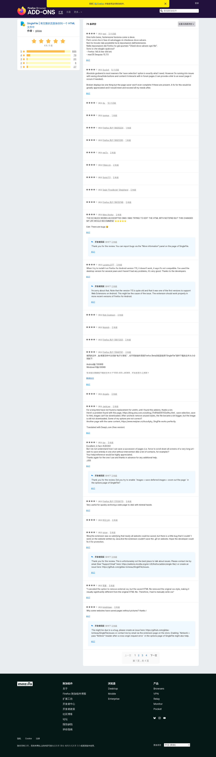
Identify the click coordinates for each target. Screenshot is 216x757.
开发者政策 (69, 709)
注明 (27, 745)
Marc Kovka (108, 214)
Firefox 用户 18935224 (113, 128)
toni (104, 34)
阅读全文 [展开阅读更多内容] (90, 378)
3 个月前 (112, 34)
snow (105, 532)
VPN (156, 693)
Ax (104, 103)
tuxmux (106, 115)
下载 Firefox (98, 3)
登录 (197, 3)
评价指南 (68, 729)
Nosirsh (106, 327)
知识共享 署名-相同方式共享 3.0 (66, 745)
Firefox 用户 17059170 (113, 501)
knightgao (107, 607)
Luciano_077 (108, 265)
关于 (65, 688)
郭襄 (104, 585)
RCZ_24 (106, 520)
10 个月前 (111, 103)
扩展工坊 (68, 698)
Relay (156, 698)
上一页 (128, 655)
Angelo (106, 394)
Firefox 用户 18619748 (113, 202)
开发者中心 (69, 703)
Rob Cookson (109, 315)
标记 (88, 60)
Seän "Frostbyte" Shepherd (115, 190)
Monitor (158, 703)
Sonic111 (107, 177)
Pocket (157, 709)
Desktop (113, 688)
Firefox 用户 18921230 (113, 140)
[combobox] (179, 11)
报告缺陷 (68, 724)
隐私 (19, 738)
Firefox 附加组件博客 (74, 693)
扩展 (61, 11)
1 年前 (114, 115)
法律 (38, 738)
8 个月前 (115, 70)
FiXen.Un (107, 165)
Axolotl (106, 70)
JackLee (106, 406)
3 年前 (110, 442)
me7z (105, 152)
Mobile (112, 693)
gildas (38, 30)
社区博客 (68, 714)
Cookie (28, 738)
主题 (68, 11)
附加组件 (68, 683)
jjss (104, 442)
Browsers (158, 688)
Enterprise (113, 698)
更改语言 (157, 745)
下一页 (153, 655)
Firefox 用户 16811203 (113, 340)
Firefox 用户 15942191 (113, 352)
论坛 (65, 719)
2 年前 (113, 152)
